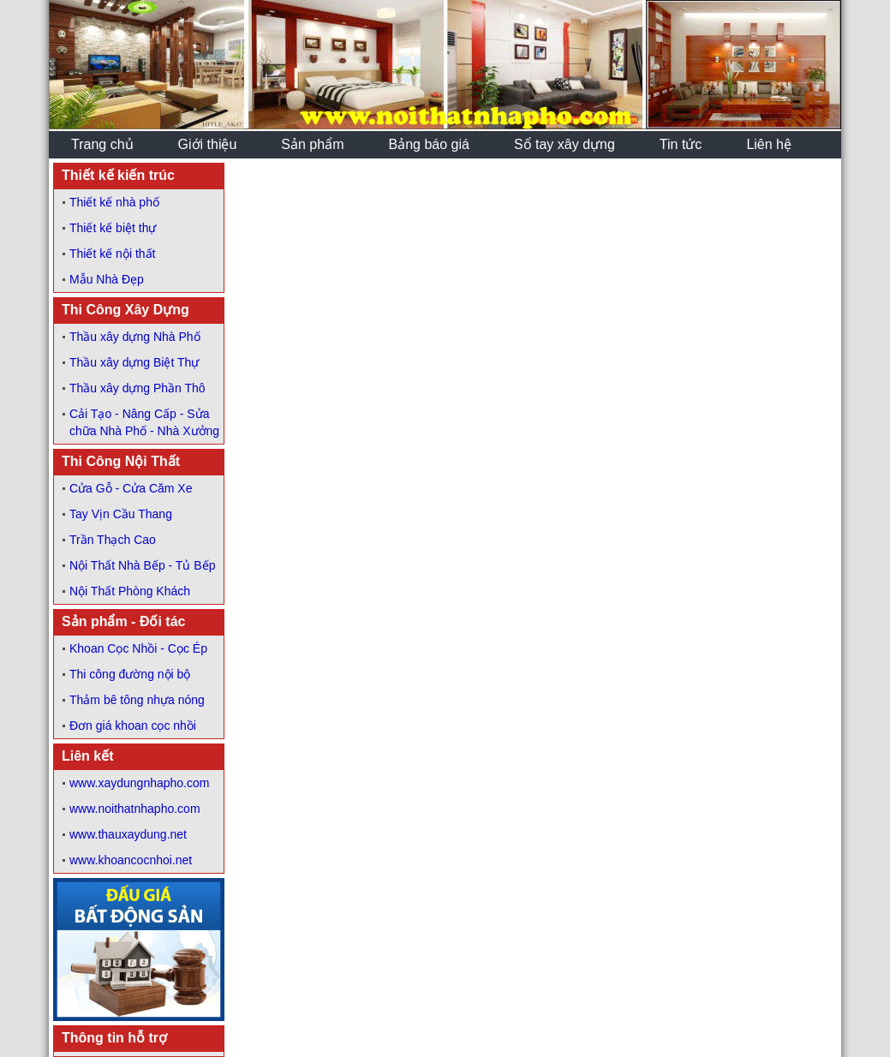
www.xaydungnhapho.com (139, 783)
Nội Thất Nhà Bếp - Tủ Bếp (142, 565)
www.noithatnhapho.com (134, 808)
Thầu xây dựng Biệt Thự (134, 362)
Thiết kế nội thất (112, 253)
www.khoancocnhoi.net (130, 860)
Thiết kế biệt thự (112, 228)
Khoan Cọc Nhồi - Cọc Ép (138, 648)
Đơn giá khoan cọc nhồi (132, 725)
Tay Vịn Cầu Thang (120, 514)
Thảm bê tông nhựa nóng (137, 700)
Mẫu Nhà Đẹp (106, 279)
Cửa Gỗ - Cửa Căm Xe (130, 488)
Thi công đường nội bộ (129, 674)
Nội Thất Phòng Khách (129, 591)
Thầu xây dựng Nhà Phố (134, 336)
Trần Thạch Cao (112, 539)
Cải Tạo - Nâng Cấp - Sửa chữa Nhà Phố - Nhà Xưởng (144, 422)
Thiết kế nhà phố (114, 202)
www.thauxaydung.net (128, 834)
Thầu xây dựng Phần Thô (137, 388)
